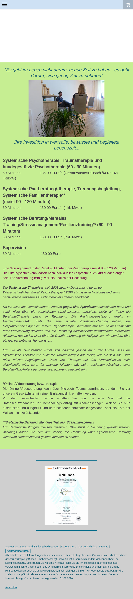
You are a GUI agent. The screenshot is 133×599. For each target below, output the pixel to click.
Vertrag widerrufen (18, 551)
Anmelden (11, 587)
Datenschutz (68, 546)
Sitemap (103, 546)
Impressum (11, 546)
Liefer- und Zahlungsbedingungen (39, 546)
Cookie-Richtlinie (87, 546)
